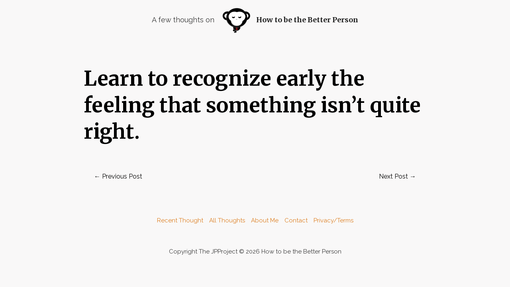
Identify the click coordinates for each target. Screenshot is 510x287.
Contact (296, 220)
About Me (265, 220)
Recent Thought (180, 220)
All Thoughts (227, 220)
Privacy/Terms (333, 220)
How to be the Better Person (307, 19)
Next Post (397, 176)
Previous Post (118, 176)
